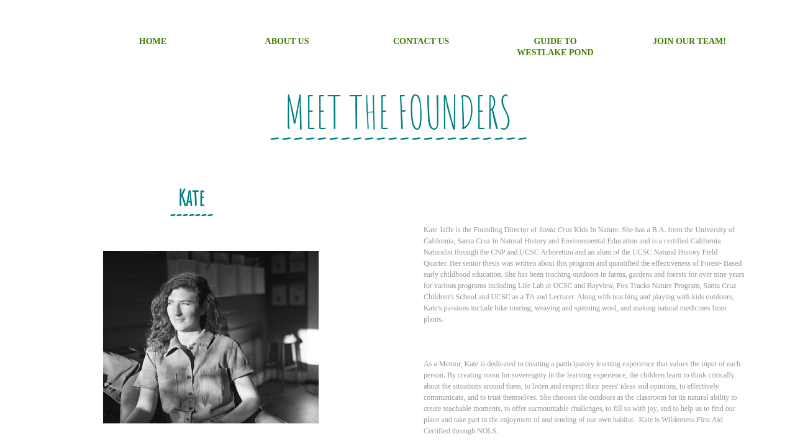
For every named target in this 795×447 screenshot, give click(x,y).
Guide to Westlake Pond (555, 47)
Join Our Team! (689, 41)
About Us (287, 41)
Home (152, 41)
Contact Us (421, 41)
